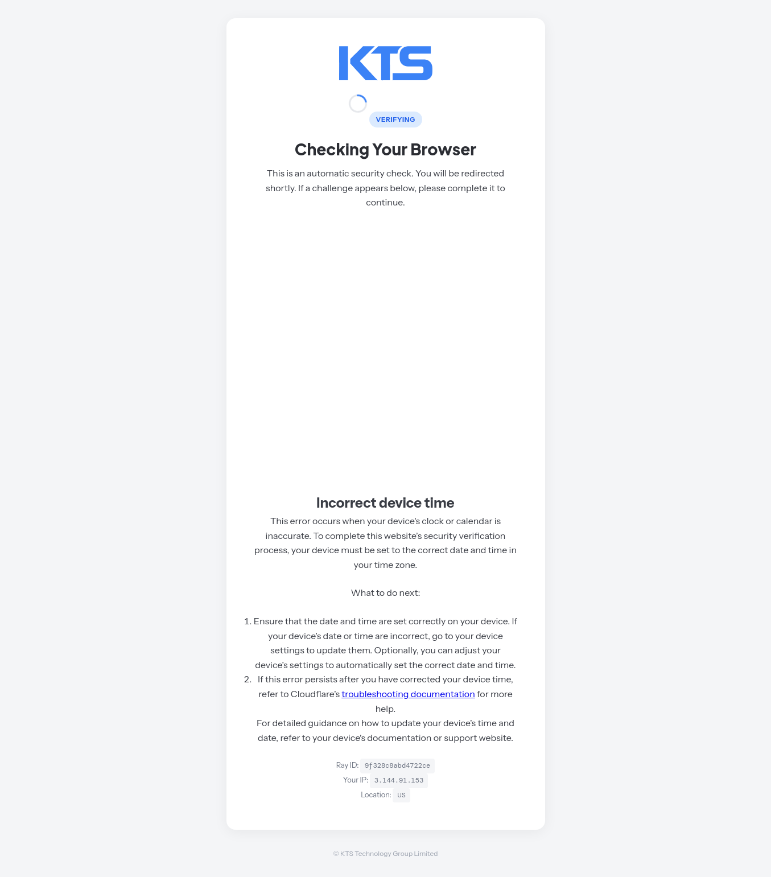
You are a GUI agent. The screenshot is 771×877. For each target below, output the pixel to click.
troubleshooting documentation (408, 693)
